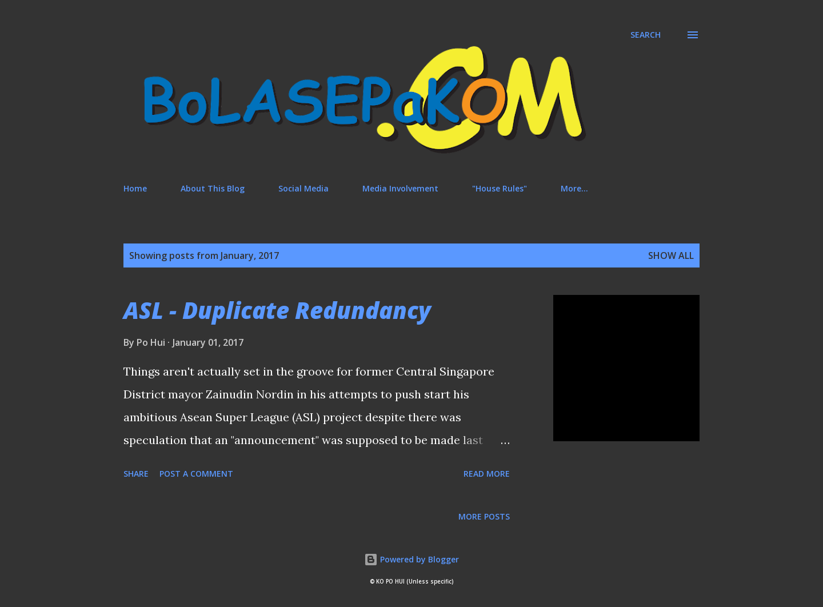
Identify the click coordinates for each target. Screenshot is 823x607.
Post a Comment (196, 473)
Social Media (303, 188)
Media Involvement (400, 188)
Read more (487, 473)
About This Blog (213, 188)
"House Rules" (499, 188)
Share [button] (136, 473)
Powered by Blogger (411, 559)
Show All (671, 255)
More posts (484, 516)
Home (135, 188)
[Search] (645, 35)
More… (574, 188)
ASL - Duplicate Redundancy (277, 310)
